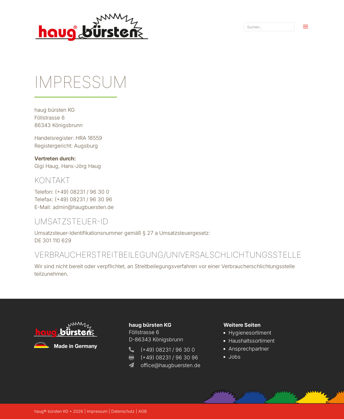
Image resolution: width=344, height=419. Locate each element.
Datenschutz (123, 411)
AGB (142, 411)
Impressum (97, 411)
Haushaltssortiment (251, 341)
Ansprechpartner (248, 349)
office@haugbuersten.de (170, 365)
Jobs (234, 357)
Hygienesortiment (249, 333)
